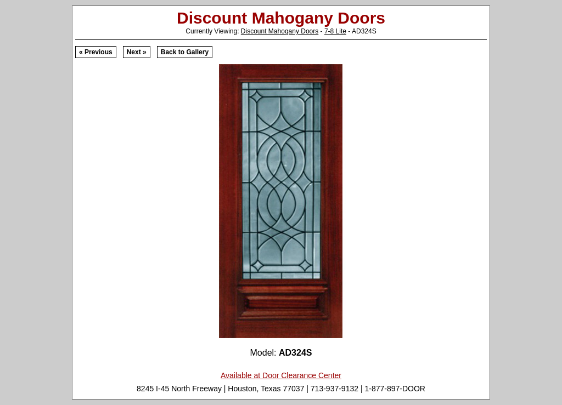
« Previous (96, 52)
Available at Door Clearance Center (281, 375)
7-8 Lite (335, 31)
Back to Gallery (185, 52)
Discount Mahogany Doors (279, 31)
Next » (137, 52)
